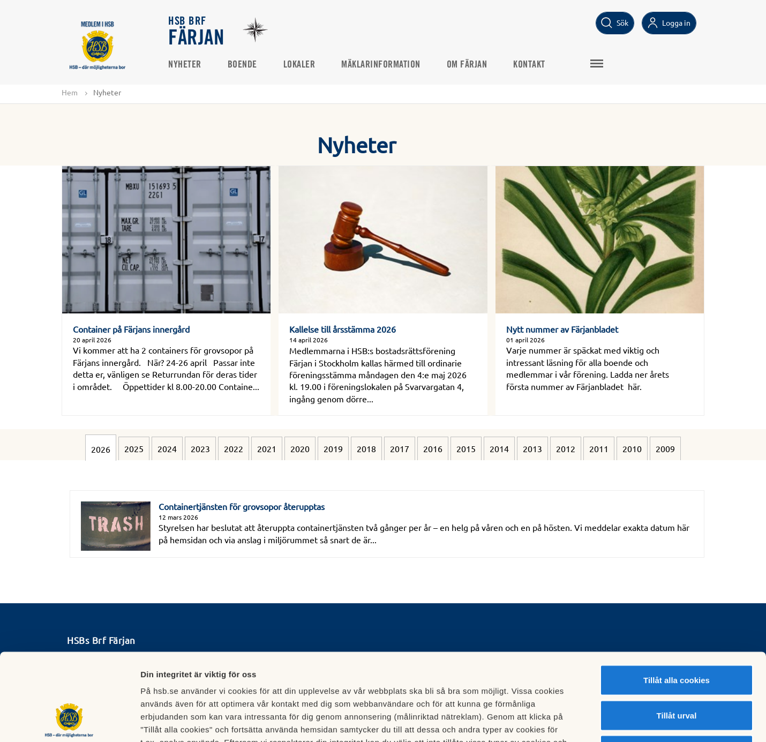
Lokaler (300, 65)
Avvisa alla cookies (676, 671)
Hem (70, 92)
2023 (200, 448)
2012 (565, 448)
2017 (399, 448)
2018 (366, 448)
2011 (599, 448)
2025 (134, 448)
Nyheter (185, 65)
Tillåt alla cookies (676, 601)
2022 (233, 448)
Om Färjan (467, 65)
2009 (665, 448)
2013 (532, 448)
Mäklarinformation (381, 65)
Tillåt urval (677, 636)
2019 (333, 448)
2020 (300, 448)
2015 (466, 448)
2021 (266, 448)
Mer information (569, 720)
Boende (243, 65)
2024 (167, 448)
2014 (499, 448)
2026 (100, 449)
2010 (632, 448)
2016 (432, 448)
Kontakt (530, 65)
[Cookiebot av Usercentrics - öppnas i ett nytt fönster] (69, 721)
